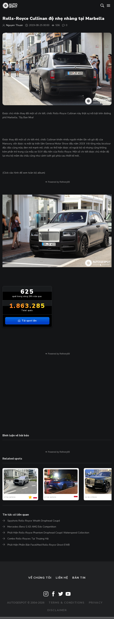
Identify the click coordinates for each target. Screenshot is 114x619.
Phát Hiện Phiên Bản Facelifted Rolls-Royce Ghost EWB (38, 544)
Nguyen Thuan (14, 25)
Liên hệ (62, 578)
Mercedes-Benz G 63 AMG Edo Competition (31, 526)
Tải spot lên (27, 320)
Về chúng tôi (40, 578)
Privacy (96, 603)
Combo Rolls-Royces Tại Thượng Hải (28, 538)
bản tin (79, 578)
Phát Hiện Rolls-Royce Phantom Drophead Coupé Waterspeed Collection (48, 532)
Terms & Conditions (66, 603)
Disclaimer (57, 610)
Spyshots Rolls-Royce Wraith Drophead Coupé (33, 520)
